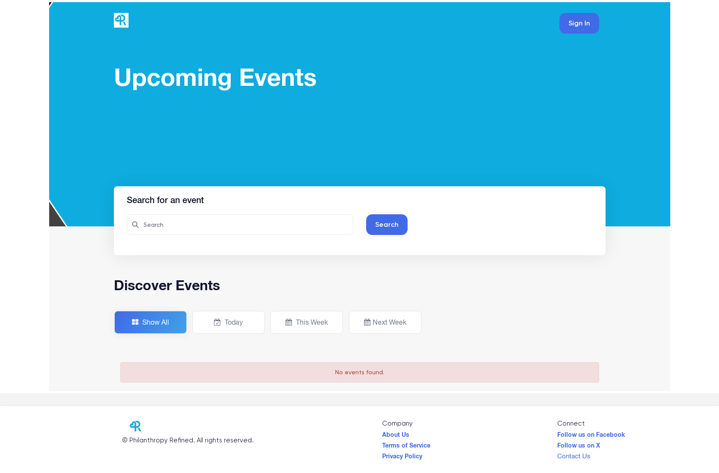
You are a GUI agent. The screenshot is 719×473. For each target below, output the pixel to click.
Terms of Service (406, 443)
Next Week (385, 322)
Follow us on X (578, 443)
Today (228, 322)
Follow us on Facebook (591, 432)
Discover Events (167, 285)
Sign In (579, 23)
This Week (307, 322)
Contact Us (573, 454)
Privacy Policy (402, 454)
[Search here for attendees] (240, 224)
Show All (150, 322)
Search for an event (165, 199)
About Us (395, 432)
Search (387, 224)
